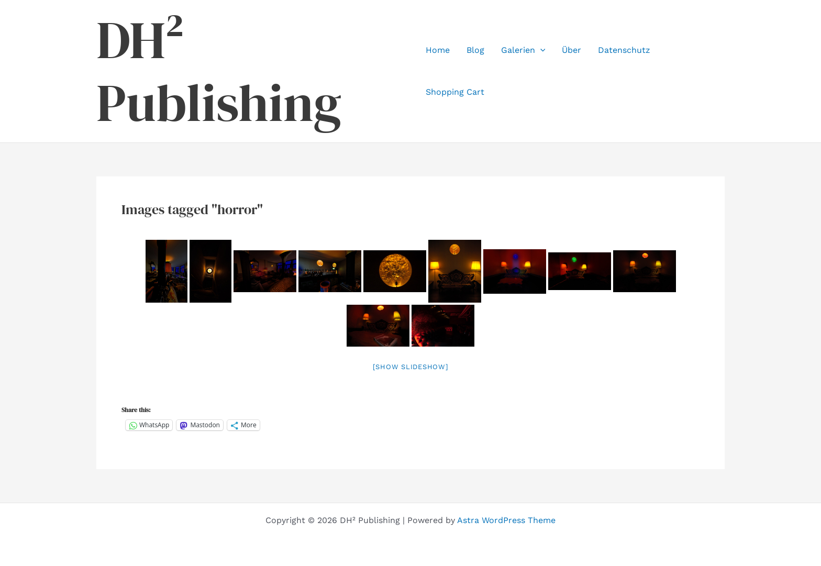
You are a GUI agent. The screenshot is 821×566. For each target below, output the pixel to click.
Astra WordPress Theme (506, 520)
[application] (540, 50)
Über (571, 50)
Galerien (523, 50)
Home (438, 50)
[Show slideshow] (411, 367)
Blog (475, 50)
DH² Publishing (218, 71)
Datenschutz (624, 50)
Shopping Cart (455, 92)
